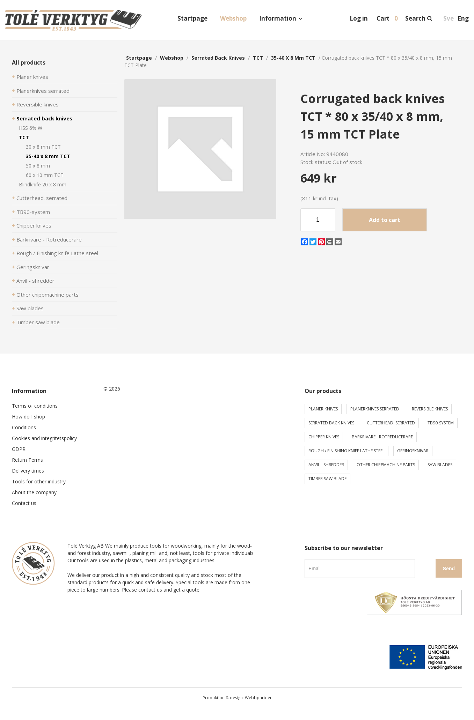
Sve (448, 18)
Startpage (192, 18)
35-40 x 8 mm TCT (48, 156)
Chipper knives (33, 225)
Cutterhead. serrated (41, 197)
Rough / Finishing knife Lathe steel (57, 253)
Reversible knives (37, 104)
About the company (34, 492)
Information (277, 18)
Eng (463, 18)
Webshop (233, 18)
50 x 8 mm (38, 165)
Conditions (24, 427)
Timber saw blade (38, 322)
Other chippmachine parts (47, 294)
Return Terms (27, 460)
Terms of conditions (35, 405)
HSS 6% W (30, 128)
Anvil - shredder (35, 280)
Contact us (24, 503)
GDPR (18, 449)
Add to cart (384, 220)
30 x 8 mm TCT (43, 146)
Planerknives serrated (43, 90)
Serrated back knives (44, 118)
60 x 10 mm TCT (45, 175)
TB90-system (33, 211)
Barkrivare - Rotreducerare (49, 239)
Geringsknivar (32, 266)
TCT (24, 137)
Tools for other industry (39, 481)
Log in (359, 18)
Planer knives (32, 76)
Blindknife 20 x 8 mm (42, 184)
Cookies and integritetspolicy (44, 438)
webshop (171, 57)
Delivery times (28, 470)
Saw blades (30, 308)
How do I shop (28, 416)
